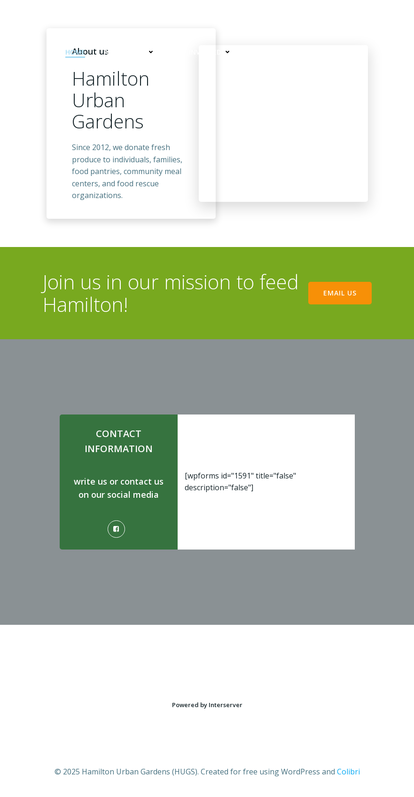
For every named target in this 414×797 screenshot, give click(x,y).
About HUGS (129, 52)
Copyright (330, 52)
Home (75, 52)
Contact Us (271, 52)
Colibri (348, 771)
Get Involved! (203, 52)
